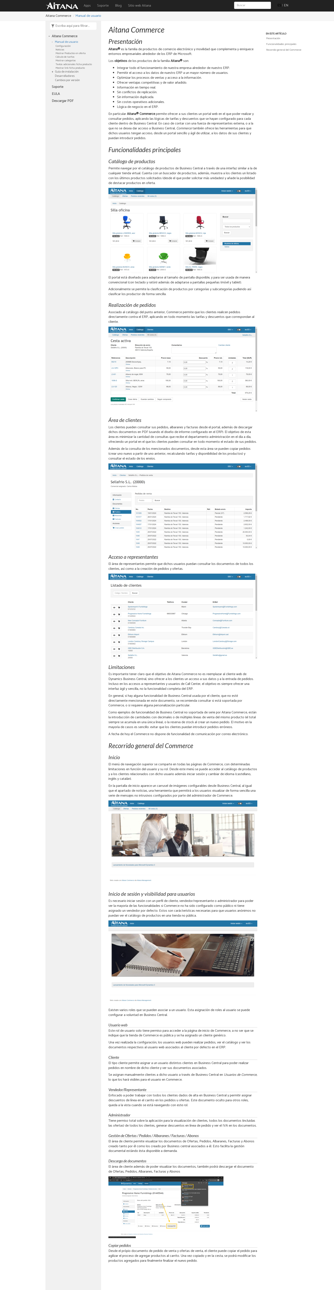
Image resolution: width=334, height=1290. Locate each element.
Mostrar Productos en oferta (71, 53)
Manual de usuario (88, 16)
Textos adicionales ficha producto (74, 64)
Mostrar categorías (66, 60)
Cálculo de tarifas (65, 57)
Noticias (60, 49)
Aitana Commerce (64, 36)
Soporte (103, 6)
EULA (56, 94)
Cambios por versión (67, 80)
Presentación (273, 38)
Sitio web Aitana (139, 6)
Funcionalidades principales (281, 44)
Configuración (63, 46)
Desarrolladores (65, 76)
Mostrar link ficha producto (70, 68)
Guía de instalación (67, 72)
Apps (87, 6)
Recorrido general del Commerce (283, 50)
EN (286, 5)
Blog (118, 6)
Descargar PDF (62, 101)
